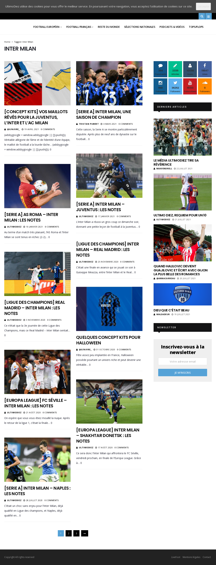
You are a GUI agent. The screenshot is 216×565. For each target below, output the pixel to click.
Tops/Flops (196, 27)
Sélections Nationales (139, 27)
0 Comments (48, 129)
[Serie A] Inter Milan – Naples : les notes (37, 491)
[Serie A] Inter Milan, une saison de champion (103, 114)
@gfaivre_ (13, 129)
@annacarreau (164, 278)
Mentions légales (191, 557)
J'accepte (203, 6)
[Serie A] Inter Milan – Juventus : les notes (100, 207)
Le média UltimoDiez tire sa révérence (176, 162)
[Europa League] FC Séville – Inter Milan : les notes (35, 403)
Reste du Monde (109, 27)
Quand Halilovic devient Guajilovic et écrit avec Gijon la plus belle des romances (181, 270)
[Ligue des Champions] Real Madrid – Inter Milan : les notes (34, 307)
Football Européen (46, 27)
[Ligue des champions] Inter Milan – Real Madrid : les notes (107, 249)
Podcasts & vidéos (171, 27)
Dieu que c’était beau (171, 310)
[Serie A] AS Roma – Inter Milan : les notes (31, 217)
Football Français (78, 27)
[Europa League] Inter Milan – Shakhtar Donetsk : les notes (107, 435)
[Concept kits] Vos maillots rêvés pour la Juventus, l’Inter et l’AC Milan (35, 117)
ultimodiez (86, 216)
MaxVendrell (163, 168)
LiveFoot (175, 557)
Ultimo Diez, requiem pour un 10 (180, 215)
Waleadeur (162, 314)
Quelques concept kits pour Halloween (108, 340)
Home (7, 41)
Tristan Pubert (89, 123)
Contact (207, 557)
